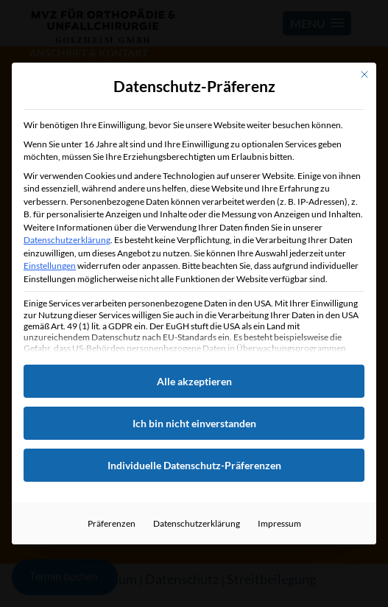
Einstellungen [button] (50, 265)
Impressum (279, 523)
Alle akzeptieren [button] (194, 381)
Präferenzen (111, 523)
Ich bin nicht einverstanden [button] (194, 423)
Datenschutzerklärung (67, 239)
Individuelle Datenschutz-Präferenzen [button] (194, 465)
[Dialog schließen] (364, 74)
